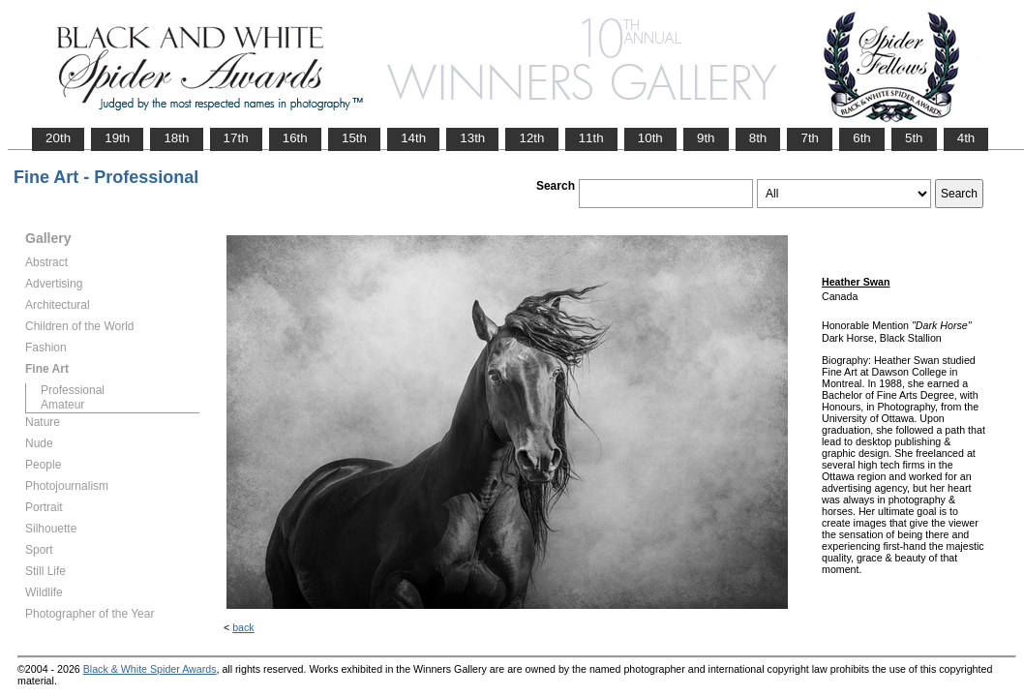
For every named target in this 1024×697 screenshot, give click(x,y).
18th (176, 138)
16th (295, 138)
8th (758, 138)
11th (591, 138)
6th (862, 138)
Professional (73, 390)
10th (650, 138)
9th (706, 138)
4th (966, 138)
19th (117, 138)
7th (809, 138)
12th (531, 138)
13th (472, 138)
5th (914, 138)
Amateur (62, 404)
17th (236, 138)
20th (58, 138)
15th (354, 138)
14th (413, 138)
